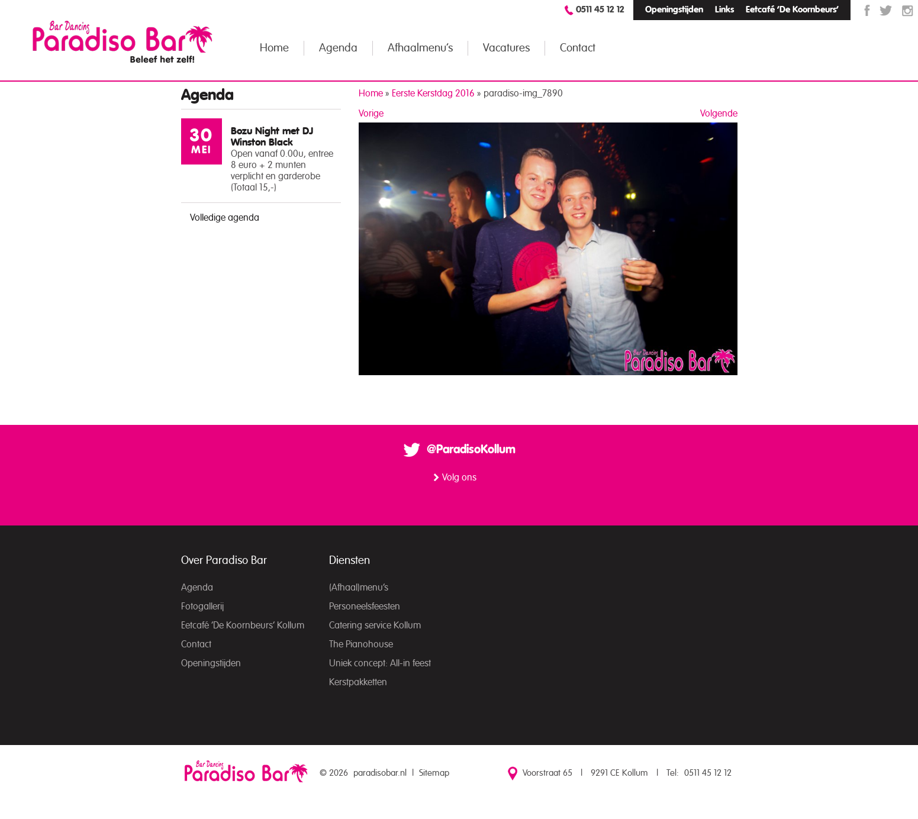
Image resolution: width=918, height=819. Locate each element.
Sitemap (434, 773)
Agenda (338, 48)
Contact (577, 48)
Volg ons (459, 477)
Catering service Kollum (375, 625)
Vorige (371, 113)
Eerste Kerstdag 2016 (433, 93)
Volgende (718, 113)
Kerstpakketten (358, 682)
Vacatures (506, 48)
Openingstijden (674, 9)
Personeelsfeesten (364, 606)
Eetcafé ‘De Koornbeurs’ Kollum (242, 625)
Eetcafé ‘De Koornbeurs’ (792, 9)
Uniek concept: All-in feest (380, 663)
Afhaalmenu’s (420, 48)
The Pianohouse (361, 644)
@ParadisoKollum (471, 450)
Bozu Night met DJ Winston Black (272, 136)
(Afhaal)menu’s (358, 587)
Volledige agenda (224, 218)
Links (724, 9)
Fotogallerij (202, 606)
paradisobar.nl (380, 773)
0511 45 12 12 (600, 9)
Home (274, 48)
